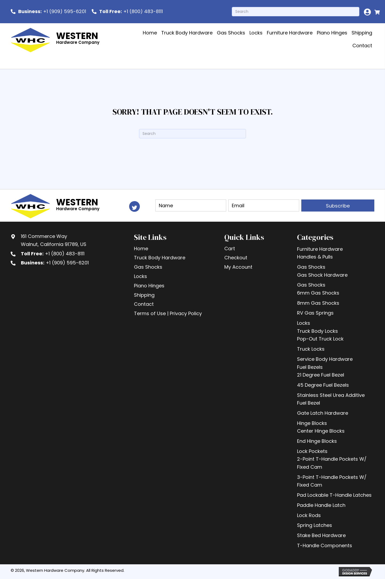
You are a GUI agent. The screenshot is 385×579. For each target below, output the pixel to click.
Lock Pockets (312, 451)
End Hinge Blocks (317, 441)
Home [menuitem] (141, 248)
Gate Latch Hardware (322, 413)
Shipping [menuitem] (144, 295)
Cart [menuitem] (229, 248)
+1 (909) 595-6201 (67, 262)
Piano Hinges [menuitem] (149, 285)
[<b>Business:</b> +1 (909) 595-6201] (48, 11)
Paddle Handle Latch (321, 505)
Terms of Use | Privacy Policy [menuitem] (168, 313)
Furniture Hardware (320, 249)
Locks (303, 323)
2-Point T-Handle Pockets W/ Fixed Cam (332, 463)
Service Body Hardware (325, 359)
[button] (134, 206)
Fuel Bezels (310, 367)
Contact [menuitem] (144, 304)
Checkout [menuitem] (235, 257)
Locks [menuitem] (140, 276)
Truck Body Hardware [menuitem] (159, 257)
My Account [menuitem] (238, 267)
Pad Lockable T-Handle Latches (334, 495)
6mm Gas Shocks (318, 293)
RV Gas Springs (315, 313)
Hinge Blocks (312, 423)
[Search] (295, 11)
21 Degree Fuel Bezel (320, 374)
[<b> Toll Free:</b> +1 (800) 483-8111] (127, 11)
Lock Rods (309, 515)
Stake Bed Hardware (321, 535)
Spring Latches (314, 525)
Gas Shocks (311, 267)
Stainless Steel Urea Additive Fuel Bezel (331, 399)
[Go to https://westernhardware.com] (56, 39)
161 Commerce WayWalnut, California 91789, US (53, 240)
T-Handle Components (324, 545)
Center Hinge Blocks (321, 431)
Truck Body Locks (317, 331)
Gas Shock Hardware (322, 275)
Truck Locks (311, 349)
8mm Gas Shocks (318, 303)
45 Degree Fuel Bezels (323, 385)
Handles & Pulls (315, 256)
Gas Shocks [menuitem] (148, 267)
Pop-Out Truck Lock (320, 338)
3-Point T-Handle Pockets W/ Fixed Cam (332, 481)
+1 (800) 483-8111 (64, 253)
